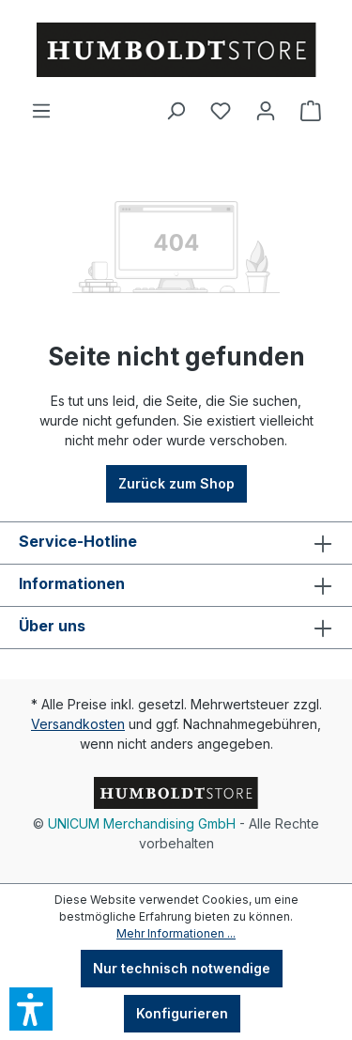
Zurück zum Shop (176, 483)
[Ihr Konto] (265, 111)
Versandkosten (78, 724)
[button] (31, 1009)
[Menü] (41, 111)
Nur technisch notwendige (181, 968)
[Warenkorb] (310, 111)
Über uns (52, 625)
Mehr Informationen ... (176, 933)
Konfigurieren (182, 1013)
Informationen (72, 583)
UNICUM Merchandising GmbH (142, 823)
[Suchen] (175, 111)
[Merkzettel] (220, 111)
